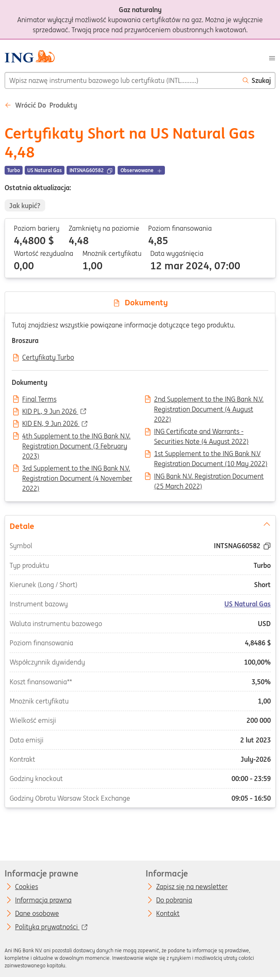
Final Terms (39, 399)
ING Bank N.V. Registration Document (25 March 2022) (209, 477)
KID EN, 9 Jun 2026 (51, 424)
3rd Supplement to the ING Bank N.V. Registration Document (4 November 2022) (77, 469)
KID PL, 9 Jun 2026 (50, 411)
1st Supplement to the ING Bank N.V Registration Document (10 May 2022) (210, 454)
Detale (139, 525)
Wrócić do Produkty (41, 105)
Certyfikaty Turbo (48, 357)
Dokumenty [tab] (140, 302)
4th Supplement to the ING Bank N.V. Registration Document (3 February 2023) (76, 437)
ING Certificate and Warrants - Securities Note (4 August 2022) (201, 432)
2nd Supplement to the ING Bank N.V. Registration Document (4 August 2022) (209, 400)
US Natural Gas (247, 604)
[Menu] (272, 57)
